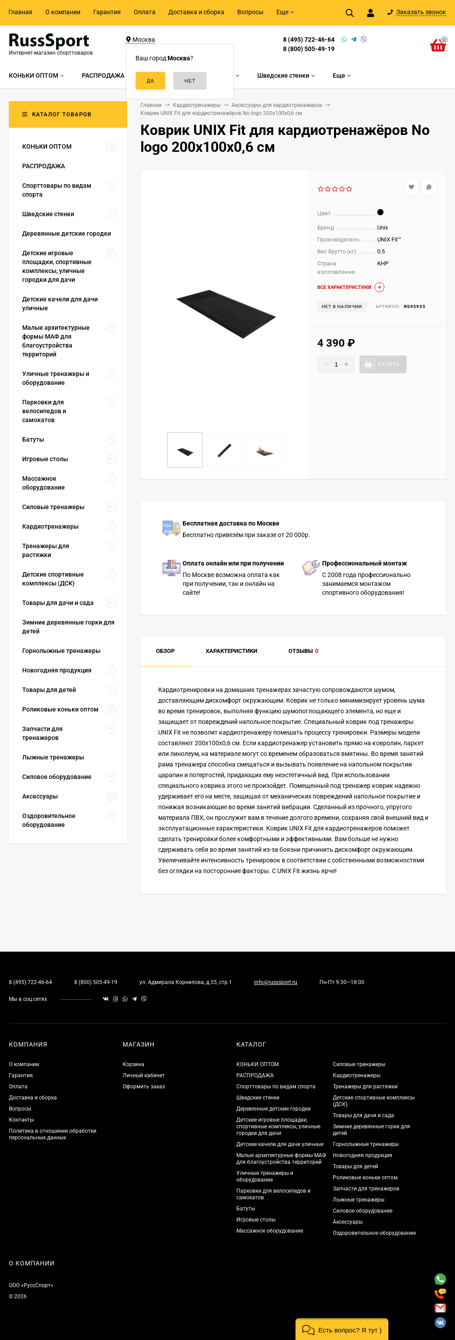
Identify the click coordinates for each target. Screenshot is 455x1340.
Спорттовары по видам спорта (275, 1086)
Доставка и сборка (196, 12)
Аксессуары (348, 1222)
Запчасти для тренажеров (366, 1189)
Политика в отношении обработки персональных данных (52, 1134)
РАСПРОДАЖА (255, 1075)
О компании (62, 12)
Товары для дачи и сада (363, 1115)
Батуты (245, 1209)
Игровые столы (255, 1220)
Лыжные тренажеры (358, 1200)
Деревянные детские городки (273, 1109)
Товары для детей (355, 1166)
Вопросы (250, 12)
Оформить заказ (144, 1086)
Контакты (21, 1120)
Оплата (145, 12)
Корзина (133, 1064)
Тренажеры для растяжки (365, 1086)
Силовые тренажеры (359, 1064)
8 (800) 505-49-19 (309, 48)
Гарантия (107, 12)
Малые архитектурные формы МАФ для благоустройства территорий (281, 1158)
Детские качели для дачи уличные (279, 1144)
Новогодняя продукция (362, 1155)
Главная (20, 12)
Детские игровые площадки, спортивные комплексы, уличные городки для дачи (278, 1126)
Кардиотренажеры (356, 1075)
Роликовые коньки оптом (365, 1177)
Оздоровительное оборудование (374, 1233)
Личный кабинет (144, 1075)
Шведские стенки (257, 1098)
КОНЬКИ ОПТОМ (257, 1064)
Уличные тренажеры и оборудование (264, 1176)
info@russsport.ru (275, 982)
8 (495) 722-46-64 (309, 39)
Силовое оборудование (362, 1211)
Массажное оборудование (269, 1231)
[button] (341, 1329)
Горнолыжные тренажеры (366, 1144)
